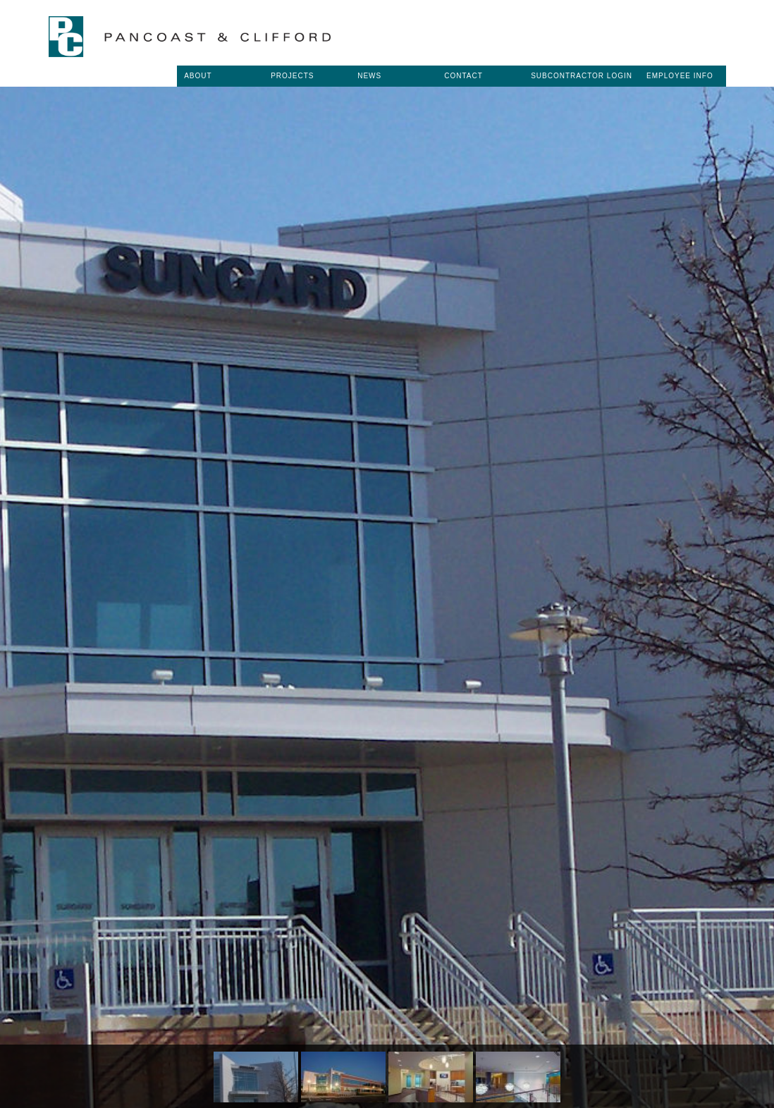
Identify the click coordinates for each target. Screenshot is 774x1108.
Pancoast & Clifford (190, 37)
